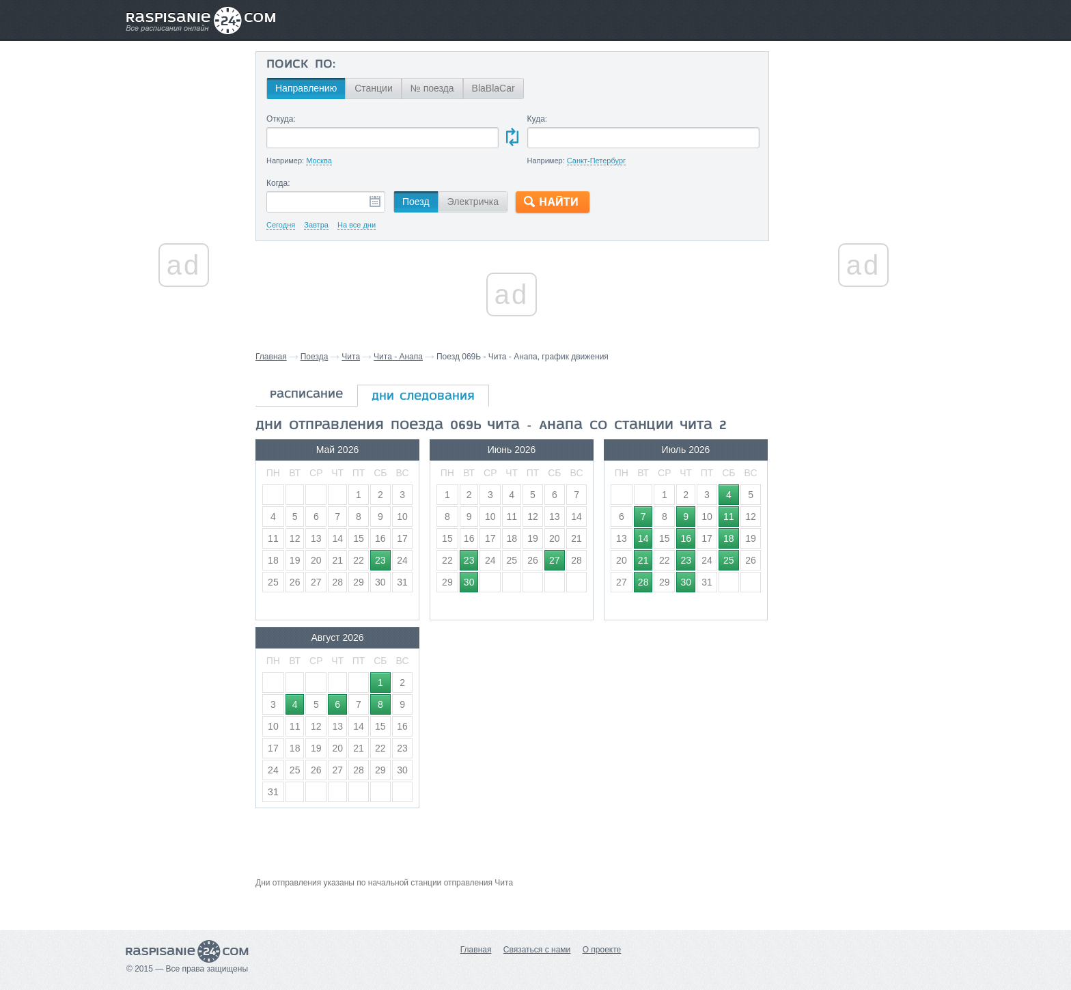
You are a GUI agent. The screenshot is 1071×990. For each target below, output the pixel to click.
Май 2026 (337, 449)
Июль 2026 (686, 449)
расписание (306, 394)
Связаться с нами (536, 949)
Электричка (473, 201)
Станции (373, 88)
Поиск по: (300, 65)
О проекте (602, 949)
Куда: (537, 119)
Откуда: (281, 119)
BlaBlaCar (493, 88)
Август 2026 (337, 637)
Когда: (278, 183)
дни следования (423, 396)
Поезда (315, 356)
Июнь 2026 (512, 449)
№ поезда (432, 88)
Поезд (416, 201)
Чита (351, 356)
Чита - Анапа (398, 356)
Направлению (306, 88)
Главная (271, 356)
